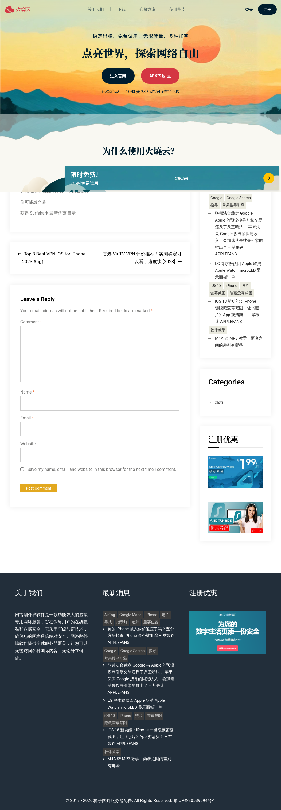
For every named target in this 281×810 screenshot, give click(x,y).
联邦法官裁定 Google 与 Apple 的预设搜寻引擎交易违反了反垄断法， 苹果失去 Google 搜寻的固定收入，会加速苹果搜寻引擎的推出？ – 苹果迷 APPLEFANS (239, 233)
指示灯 (121, 622)
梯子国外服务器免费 (112, 800)
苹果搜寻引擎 (233, 205)
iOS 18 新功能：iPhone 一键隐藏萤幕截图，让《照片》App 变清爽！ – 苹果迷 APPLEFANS (141, 737)
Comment (31, 322)
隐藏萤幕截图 (241, 293)
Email (27, 421)
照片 (245, 285)
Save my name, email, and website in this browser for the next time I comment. (102, 474)
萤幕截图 (217, 293)
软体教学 (217, 330)
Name (27, 395)
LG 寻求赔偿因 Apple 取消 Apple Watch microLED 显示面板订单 (238, 270)
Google (216, 198)
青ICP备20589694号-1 (194, 800)
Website (28, 448)
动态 (219, 403)
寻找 (108, 622)
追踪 (135, 622)
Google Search (239, 198)
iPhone (231, 285)
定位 (165, 615)
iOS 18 (215, 285)
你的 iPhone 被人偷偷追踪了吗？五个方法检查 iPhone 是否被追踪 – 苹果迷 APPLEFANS (141, 635)
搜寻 (214, 205)
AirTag (109, 615)
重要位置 (150, 622)
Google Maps (130, 615)
